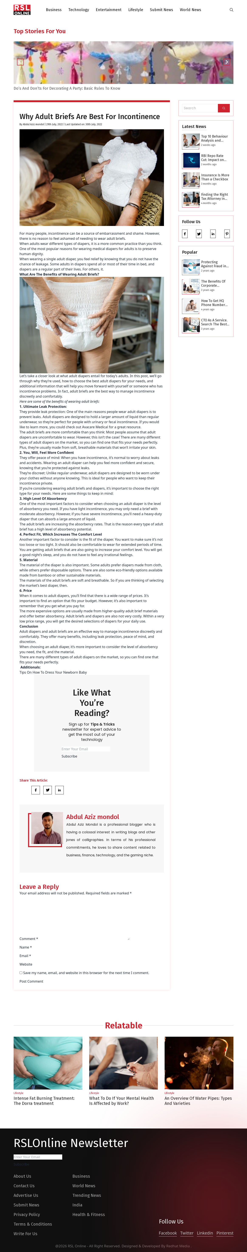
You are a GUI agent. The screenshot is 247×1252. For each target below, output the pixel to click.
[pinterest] (227, 234)
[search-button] (231, 10)
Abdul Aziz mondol (33, 124)
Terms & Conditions (33, 1224)
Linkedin (205, 1233)
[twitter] (199, 234)
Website (26, 964)
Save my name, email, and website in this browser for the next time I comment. (86, 972)
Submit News (161, 9)
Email (25, 955)
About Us (22, 1176)
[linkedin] (213, 234)
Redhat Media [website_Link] (178, 1245)
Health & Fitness (88, 1214)
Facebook (168, 1233)
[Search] (224, 108)
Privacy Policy (27, 1214)
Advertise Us (26, 1195)
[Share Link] (35, 790)
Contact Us (24, 1185)
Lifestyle (135, 9)
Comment (29, 938)
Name (26, 947)
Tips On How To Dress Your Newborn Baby (53, 672)
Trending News (86, 1195)
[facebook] (185, 234)
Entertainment (108, 9)
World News (190, 9)
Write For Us (25, 1233)
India (77, 1204)
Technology (78, 9)
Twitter (186, 1233)
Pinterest (224, 1233)
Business (54, 9)
